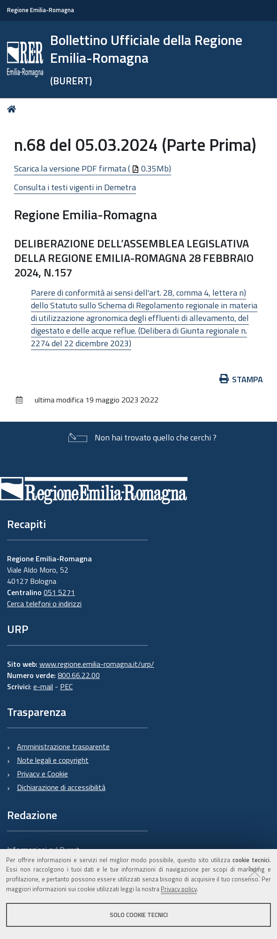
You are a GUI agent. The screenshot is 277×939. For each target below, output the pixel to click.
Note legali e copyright (53, 760)
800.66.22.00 (79, 675)
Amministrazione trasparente (63, 746)
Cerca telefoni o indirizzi (44, 603)
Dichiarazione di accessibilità (61, 787)
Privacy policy (179, 889)
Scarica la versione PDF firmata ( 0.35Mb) (92, 168)
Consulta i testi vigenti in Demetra (75, 187)
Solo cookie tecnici (139, 914)
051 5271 (59, 592)
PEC (66, 686)
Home (13, 109)
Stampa (241, 379)
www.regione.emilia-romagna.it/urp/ (96, 664)
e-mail (43, 686)
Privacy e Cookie (42, 773)
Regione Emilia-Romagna (40, 10)
